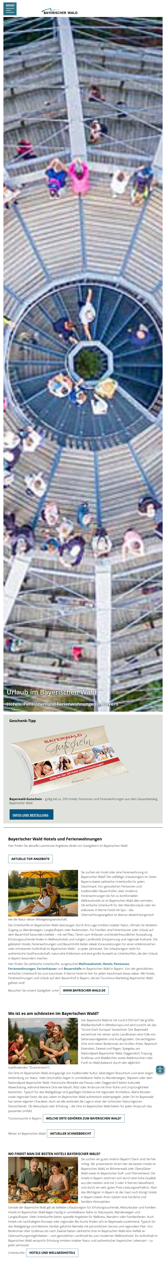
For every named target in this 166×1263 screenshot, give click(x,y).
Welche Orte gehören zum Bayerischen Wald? (83, 1118)
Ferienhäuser (47, 969)
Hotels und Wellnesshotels (52, 1253)
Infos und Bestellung (30, 815)
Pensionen (121, 964)
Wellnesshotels (90, 964)
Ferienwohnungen (22, 969)
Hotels (107, 964)
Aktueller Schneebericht (70, 1133)
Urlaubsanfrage (148, 5)
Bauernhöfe (73, 969)
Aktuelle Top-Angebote (30, 859)
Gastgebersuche (118, 5)
